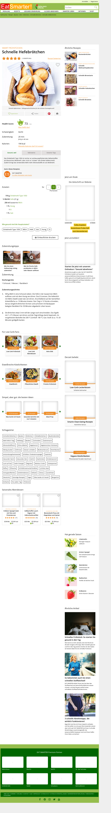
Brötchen (29, 436)
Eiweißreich (13, 384)
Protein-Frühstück (49, 384)
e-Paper (92, 223)
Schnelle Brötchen (9, 436)
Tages (29, 477)
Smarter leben (68, 11)
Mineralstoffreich (9, 445)
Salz (11, 213)
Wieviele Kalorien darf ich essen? (30, 146)
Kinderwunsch (52, 459)
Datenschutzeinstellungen (58, 794)
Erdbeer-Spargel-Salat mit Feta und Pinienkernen (11, 513)
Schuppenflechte (9, 473)
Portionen (53, 191)
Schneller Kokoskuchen (87, 88)
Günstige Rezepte (19, 477)
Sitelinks (19, 794)
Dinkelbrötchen (40, 436)
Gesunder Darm (8, 459)
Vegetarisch (34, 445)
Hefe (12, 199)
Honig (12, 206)
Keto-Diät (49, 351)
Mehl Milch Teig (8, 441)
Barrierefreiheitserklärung (76, 794)
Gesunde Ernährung (32, 11)
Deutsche (6, 477)
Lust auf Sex (7, 463)
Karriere (13, 794)
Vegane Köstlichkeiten (80, 456)
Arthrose (18, 450)
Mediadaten (89, 794)
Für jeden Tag (16, 482)
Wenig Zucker (8, 450)
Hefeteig (20, 441)
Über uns (6, 794)
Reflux (5, 468)
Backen (21, 436)
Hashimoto (40, 459)
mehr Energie (19, 463)
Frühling (6, 11)
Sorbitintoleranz (23, 473)
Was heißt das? (24, 127)
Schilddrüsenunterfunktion (28, 468)
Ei (11, 209)
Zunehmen (50, 473)
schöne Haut (44, 468)
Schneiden (37, 441)
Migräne (29, 463)
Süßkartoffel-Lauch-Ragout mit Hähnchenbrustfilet (31, 513)
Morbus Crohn (40, 463)
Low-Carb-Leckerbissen (80, 387)
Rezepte (17, 11)
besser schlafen (29, 450)
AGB (31, 794)
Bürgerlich (55, 477)
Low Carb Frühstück (13, 351)
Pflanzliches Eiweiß (31, 384)
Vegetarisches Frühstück (49, 445)
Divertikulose (55, 450)
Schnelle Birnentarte (86, 75)
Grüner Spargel (84, 552)
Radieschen (83, 578)
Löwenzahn (83, 539)
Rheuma (13, 468)
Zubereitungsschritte (11, 289)
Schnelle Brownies (85, 100)
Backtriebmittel (54, 436)
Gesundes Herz (22, 459)
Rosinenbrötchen (85, 54)
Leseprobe (68, 223)
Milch (20, 202)
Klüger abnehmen (51, 11)
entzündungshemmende (11, 454)
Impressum (36, 794)
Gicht (32, 459)
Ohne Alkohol (22, 445)
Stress (41, 473)
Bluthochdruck (43, 450)
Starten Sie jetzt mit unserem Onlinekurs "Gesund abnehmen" (80, 256)
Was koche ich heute (13, 417)
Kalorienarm (47, 441)
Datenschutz (45, 794)
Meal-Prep (49, 417)
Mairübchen (83, 565)
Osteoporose (52, 463)
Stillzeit (34, 473)
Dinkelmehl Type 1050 (18, 196)
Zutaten (5, 187)
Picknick (27, 482)
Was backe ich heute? (41, 477)
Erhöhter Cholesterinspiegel (32, 454)
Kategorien (7, 795)
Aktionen (82, 11)
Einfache (6, 482)
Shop (92, 11)
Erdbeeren (82, 591)
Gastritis (48, 454)
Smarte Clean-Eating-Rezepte (80, 422)
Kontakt (25, 794)
